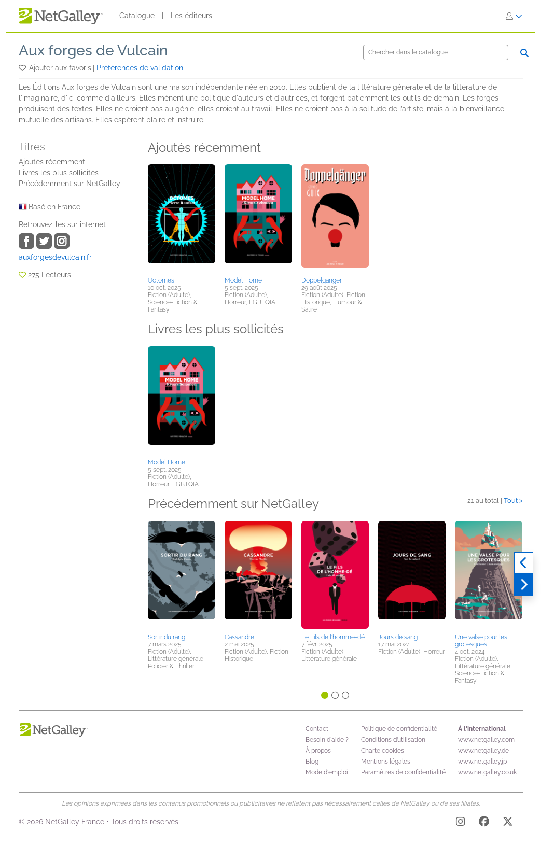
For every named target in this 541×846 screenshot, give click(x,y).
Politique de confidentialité (399, 728)
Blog (312, 761)
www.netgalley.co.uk (487, 772)
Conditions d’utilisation (393, 739)
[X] (508, 823)
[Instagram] (460, 823)
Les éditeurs (191, 15)
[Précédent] (523, 563)
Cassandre (239, 637)
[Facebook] (484, 823)
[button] (23, 68)
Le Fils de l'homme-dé (333, 637)
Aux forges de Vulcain (93, 50)
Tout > (513, 500)
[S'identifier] (514, 16)
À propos (318, 750)
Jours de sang (398, 637)
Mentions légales (385, 761)
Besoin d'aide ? (327, 739)
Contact (317, 728)
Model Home (243, 280)
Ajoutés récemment (52, 162)
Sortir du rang (166, 637)
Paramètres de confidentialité (403, 772)
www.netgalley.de (483, 750)
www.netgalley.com (486, 739)
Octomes (161, 280)
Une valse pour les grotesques (481, 640)
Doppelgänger (321, 280)
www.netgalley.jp (482, 761)
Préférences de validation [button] (139, 68)
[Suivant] (523, 585)
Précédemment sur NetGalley (69, 183)
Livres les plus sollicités (59, 172)
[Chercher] (435, 52)
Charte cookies (382, 750)
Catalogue (137, 15)
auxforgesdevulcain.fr (55, 257)
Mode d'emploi (327, 772)
